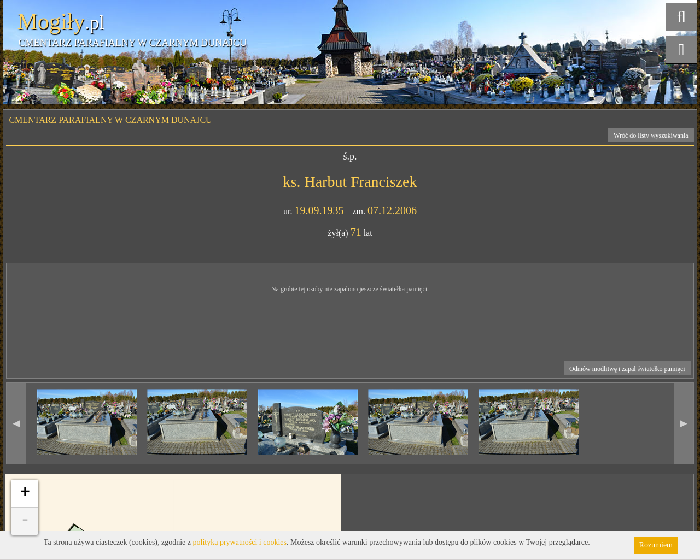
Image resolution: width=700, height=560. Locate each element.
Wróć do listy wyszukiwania (651, 135)
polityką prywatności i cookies (240, 542)
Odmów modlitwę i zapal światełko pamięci (627, 369)
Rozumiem (656, 545)
